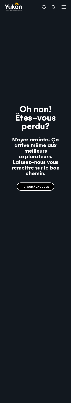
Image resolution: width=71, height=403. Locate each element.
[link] (13, 7)
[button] (44, 7)
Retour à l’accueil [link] (35, 186)
